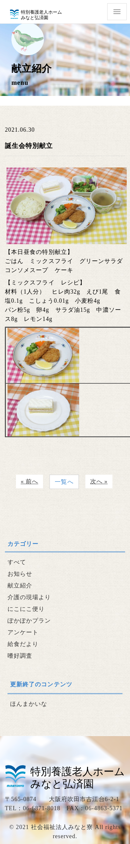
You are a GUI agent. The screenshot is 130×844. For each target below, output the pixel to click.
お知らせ (19, 574)
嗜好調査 (19, 656)
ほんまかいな (28, 704)
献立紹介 (19, 585)
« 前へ (29, 481)
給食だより (22, 644)
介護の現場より (29, 597)
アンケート (22, 632)
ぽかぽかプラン (29, 620)
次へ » (99, 481)
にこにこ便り (26, 609)
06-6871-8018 (41, 808)
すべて (16, 562)
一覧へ (64, 482)
